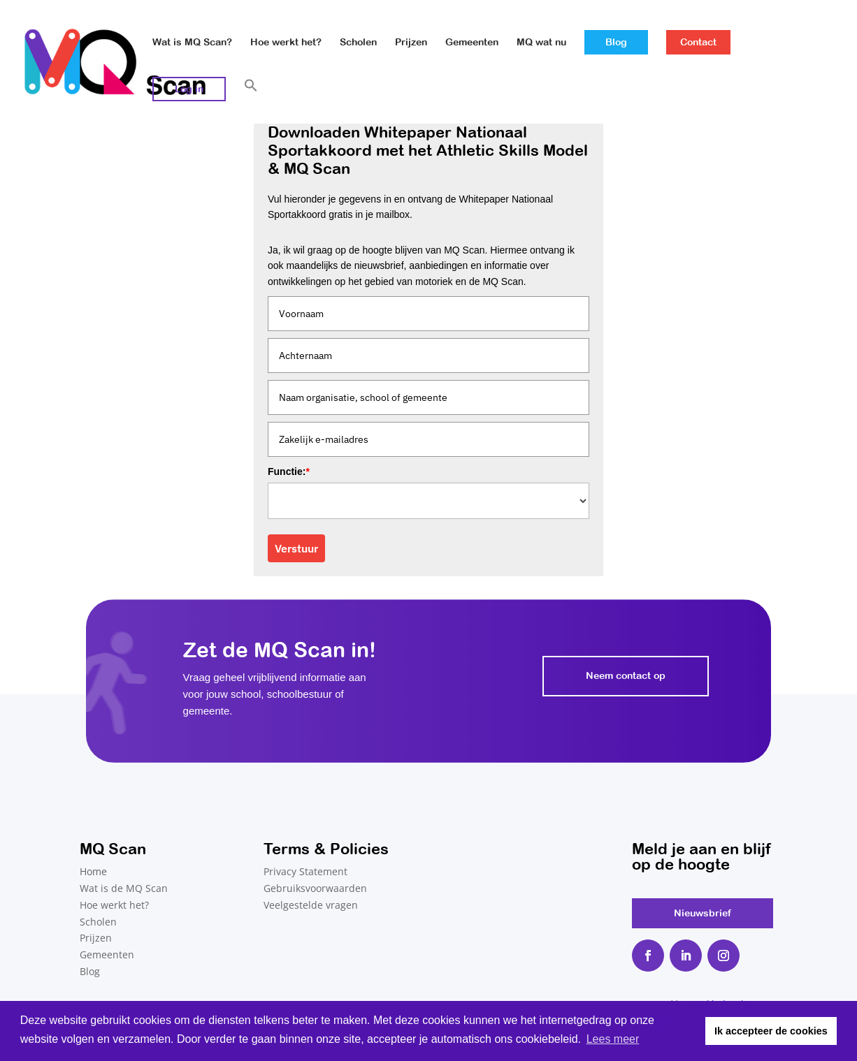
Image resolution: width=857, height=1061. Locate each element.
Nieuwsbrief (702, 913)
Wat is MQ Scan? (192, 42)
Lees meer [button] (613, 1039)
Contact (698, 41)
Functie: (289, 471)
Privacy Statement (305, 871)
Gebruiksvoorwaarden (315, 888)
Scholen (358, 42)
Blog (616, 41)
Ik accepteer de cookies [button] (771, 1031)
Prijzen (411, 42)
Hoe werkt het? (286, 42)
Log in (189, 88)
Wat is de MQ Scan (124, 888)
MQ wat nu (541, 42)
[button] (251, 101)
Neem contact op (625, 675)
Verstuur (296, 548)
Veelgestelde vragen (311, 905)
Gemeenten (471, 42)
